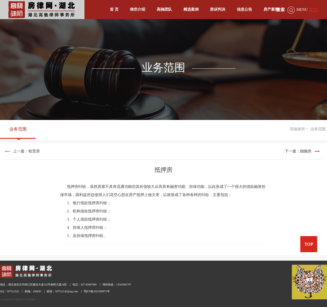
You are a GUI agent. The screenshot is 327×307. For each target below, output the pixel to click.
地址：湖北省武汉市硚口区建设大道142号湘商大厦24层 (33, 284)
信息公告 (244, 9)
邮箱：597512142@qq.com (62, 291)
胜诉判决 (217, 9)
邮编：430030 (33, 291)
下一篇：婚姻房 (298, 151)
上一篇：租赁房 (26, 151)
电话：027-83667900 (84, 284)
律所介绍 (137, 9)
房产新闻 (271, 9)
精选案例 (191, 9)
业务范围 (18, 129)
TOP (308, 244)
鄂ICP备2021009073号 (97, 291)
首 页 (114, 9)
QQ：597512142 (9, 291)
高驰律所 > (299, 129)
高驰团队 (164, 9)
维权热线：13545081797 (116, 284)
